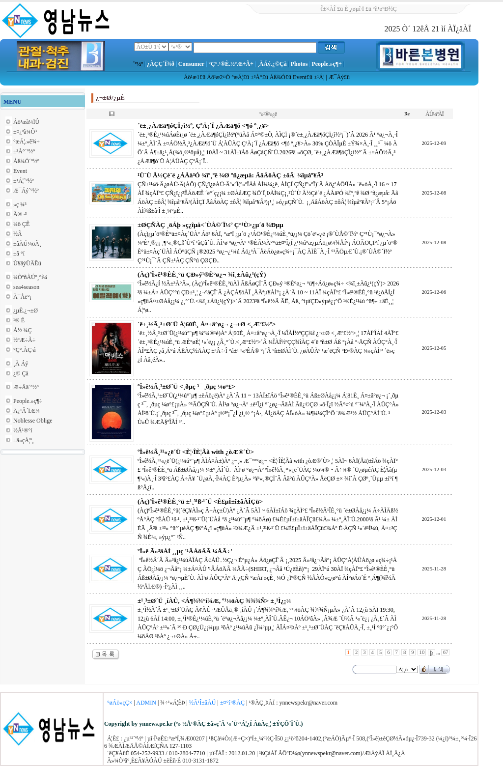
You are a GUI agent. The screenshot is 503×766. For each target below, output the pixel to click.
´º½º (138, 63)
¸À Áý (20, 363)
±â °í (19, 253)
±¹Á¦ (319, 77)
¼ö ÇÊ (21, 224)
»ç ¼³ (20, 204)
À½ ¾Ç (22, 330)
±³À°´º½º (24, 151)
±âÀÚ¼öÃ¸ (27, 243)
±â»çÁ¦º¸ (23, 440)
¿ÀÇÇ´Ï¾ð (160, 63)
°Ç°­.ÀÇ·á (24, 349)
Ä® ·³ (20, 214)
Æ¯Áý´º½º (26, 190)
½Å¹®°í (22, 430)
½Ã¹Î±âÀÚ (202, 702)
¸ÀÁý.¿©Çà (272, 63)
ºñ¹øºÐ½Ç (385, 8)
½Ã (17, 233)
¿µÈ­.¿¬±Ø (25, 310)
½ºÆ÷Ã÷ (24, 340)
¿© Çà (20, 373)
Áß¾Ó (277, 77)
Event (300, 77)
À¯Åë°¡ (22, 296)
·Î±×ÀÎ (327, 8)
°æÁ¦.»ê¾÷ (26, 141)
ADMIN (146, 702)
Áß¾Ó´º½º (26, 161)
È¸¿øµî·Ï (354, 8)
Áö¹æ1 (191, 77)
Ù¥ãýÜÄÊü (27, 263)
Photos (299, 63)
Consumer (191, 63)
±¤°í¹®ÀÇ (232, 702)
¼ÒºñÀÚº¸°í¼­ (30, 277)
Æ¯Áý (336, 77)
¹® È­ (19, 320)
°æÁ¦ (237, 77)
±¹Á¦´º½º (23, 180)
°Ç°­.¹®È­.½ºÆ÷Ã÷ (230, 63)
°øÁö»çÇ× (120, 702)
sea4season (26, 287)
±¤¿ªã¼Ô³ (25, 131)
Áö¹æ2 (215, 77)
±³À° (256, 77)
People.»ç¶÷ (326, 63)
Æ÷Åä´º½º (26, 387)
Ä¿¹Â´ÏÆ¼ (26, 410)
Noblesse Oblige (33, 420)
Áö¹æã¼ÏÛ (26, 121)
